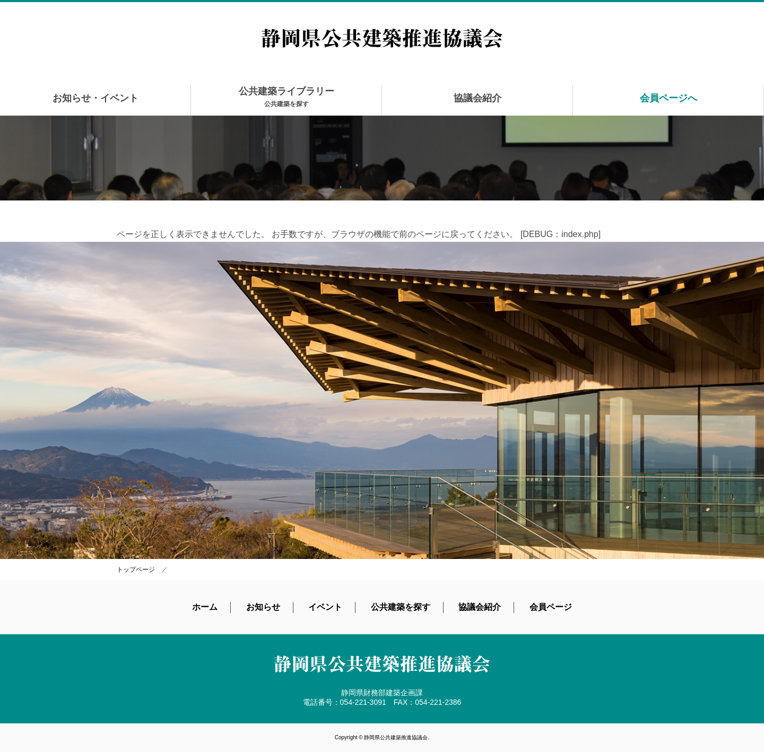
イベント (325, 606)
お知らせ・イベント (95, 98)
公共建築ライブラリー (286, 97)
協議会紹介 (477, 98)
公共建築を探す (400, 606)
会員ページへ (668, 98)
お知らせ (263, 606)
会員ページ (550, 606)
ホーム (205, 606)
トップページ (136, 569)
